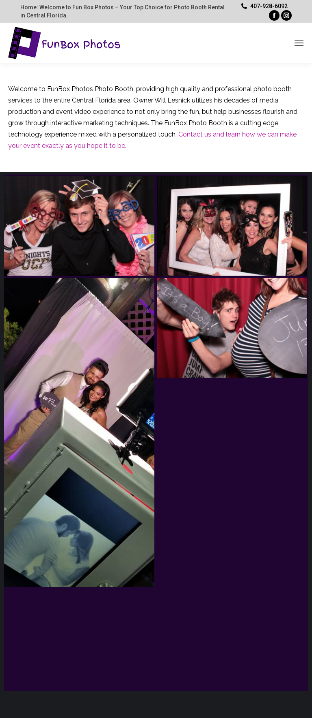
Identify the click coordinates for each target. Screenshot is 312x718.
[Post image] (79, 226)
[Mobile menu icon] (299, 43)
